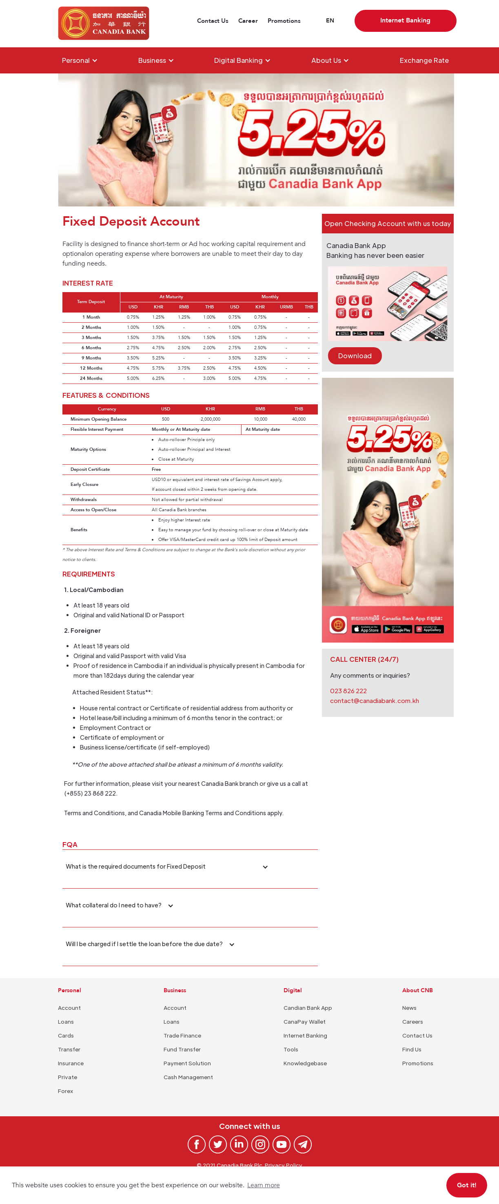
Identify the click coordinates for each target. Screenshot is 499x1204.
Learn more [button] (263, 1185)
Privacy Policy (283, 1165)
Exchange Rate (424, 60)
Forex (65, 1090)
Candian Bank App (308, 1007)
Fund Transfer (182, 1049)
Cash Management (188, 1076)
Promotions (284, 21)
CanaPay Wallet (305, 1021)
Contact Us (212, 21)
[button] (330, 21)
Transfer (69, 1049)
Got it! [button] (467, 1185)
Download (355, 355)
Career (248, 21)
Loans (66, 1021)
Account (69, 1007)
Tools (291, 1049)
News (409, 1007)
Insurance (71, 1063)
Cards (66, 1035)
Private (67, 1076)
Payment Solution (187, 1063)
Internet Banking (305, 1035)
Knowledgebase (305, 1063)
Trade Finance (182, 1035)
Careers (412, 1021)
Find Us (411, 1049)
